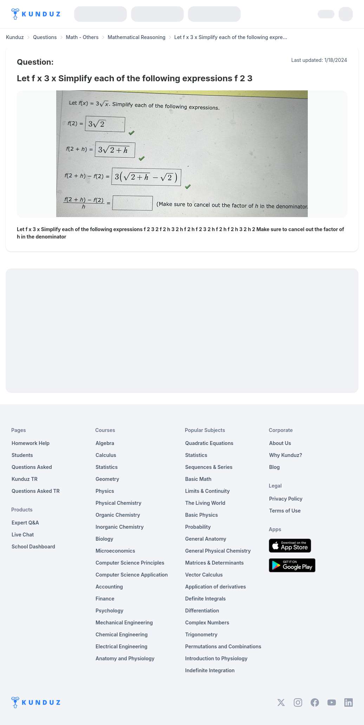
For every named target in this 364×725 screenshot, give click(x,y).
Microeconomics (115, 551)
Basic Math (198, 479)
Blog (274, 467)
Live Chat (23, 535)
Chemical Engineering (122, 634)
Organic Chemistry (118, 515)
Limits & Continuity (207, 491)
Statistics (107, 467)
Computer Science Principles (130, 563)
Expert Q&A (25, 523)
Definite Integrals (205, 599)
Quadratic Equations (209, 443)
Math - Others (82, 37)
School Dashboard (33, 546)
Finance (105, 599)
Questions (45, 37)
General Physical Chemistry (218, 551)
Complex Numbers (207, 622)
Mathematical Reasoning (136, 37)
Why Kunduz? (285, 455)
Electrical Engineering (122, 646)
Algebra (105, 443)
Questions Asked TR (36, 491)
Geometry (107, 479)
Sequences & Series (209, 467)
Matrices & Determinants (214, 563)
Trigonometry (201, 634)
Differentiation (202, 610)
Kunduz (15, 37)
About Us (280, 443)
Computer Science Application (132, 575)
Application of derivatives (215, 587)
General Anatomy (205, 539)
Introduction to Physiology (216, 658)
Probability (198, 527)
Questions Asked (32, 467)
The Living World (205, 503)
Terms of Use (285, 511)
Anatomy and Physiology (125, 658)
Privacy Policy (286, 499)
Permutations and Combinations (223, 646)
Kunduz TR (25, 479)
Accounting (109, 587)
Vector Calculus (204, 575)
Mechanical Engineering (124, 622)
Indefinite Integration (210, 670)
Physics (105, 491)
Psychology (109, 610)
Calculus (106, 455)
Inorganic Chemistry (120, 527)
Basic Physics (201, 515)
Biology (104, 539)
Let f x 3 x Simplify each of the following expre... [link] (230, 37)
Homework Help (31, 443)
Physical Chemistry (119, 503)
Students (22, 455)
